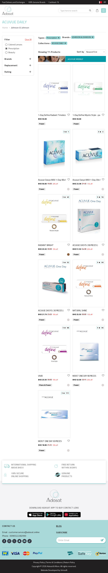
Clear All (28, 39)
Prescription (53, 37)
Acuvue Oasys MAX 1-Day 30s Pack (86, 179)
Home (5, 27)
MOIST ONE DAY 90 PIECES (84, 375)
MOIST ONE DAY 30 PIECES (50, 441)
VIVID (40, 375)
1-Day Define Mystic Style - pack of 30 (86, 115)
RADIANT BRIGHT (46, 245)
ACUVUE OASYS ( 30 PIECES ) (50, 310)
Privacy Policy (39, 562)
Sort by (80, 51)
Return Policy (69, 562)
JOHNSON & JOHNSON (83, 37)
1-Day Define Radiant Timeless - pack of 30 (52, 115)
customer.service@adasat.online (24, 532)
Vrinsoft (63, 570)
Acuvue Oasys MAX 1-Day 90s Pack (52, 179)
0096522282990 (18, 535)
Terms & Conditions (54, 562)
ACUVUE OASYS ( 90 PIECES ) (85, 245)
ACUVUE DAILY (59, 43)
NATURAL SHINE (80, 310)
